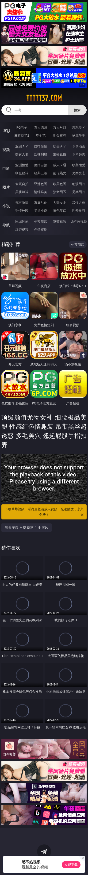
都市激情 (21, 202)
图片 (6, 187)
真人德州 (40, 127)
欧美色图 (59, 184)
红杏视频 (21, 229)
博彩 (6, 130)
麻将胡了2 (21, 135)
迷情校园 (21, 210)
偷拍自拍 (40, 165)
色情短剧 (40, 229)
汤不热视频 (78, 221)
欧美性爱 (78, 165)
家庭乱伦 (40, 202)
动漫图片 (78, 184)
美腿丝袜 (21, 192)
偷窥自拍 (21, 184)
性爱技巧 (78, 210)
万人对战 (59, 127)
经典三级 (40, 173)
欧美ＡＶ (59, 146)
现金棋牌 (59, 135)
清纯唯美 (40, 192)
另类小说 (40, 210)
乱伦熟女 (59, 173)
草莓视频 (59, 221)
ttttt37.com (44, 98)
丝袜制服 (40, 154)
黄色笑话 (59, 210)
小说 (6, 206)
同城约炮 (21, 221)
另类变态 (78, 173)
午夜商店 (40, 221)
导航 (6, 224)
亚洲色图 (40, 184)
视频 (6, 149)
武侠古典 (78, 202)
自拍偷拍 (40, 146)
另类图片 (78, 192)
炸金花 (41, 135)
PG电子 (21, 127)
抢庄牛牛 (78, 135)
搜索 (77, 110)
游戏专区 (78, 127)
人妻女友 (59, 202)
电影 (6, 168)
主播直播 (59, 154)
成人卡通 (59, 165)
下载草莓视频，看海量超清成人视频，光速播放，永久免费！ (44, 512)
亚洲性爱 (21, 165)
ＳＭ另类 (78, 154)
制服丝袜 (21, 173)
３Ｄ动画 (78, 146)
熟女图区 (59, 192)
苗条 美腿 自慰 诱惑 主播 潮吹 (26, 527)
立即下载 (71, 864)
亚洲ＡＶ (21, 146)
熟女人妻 (21, 154)
